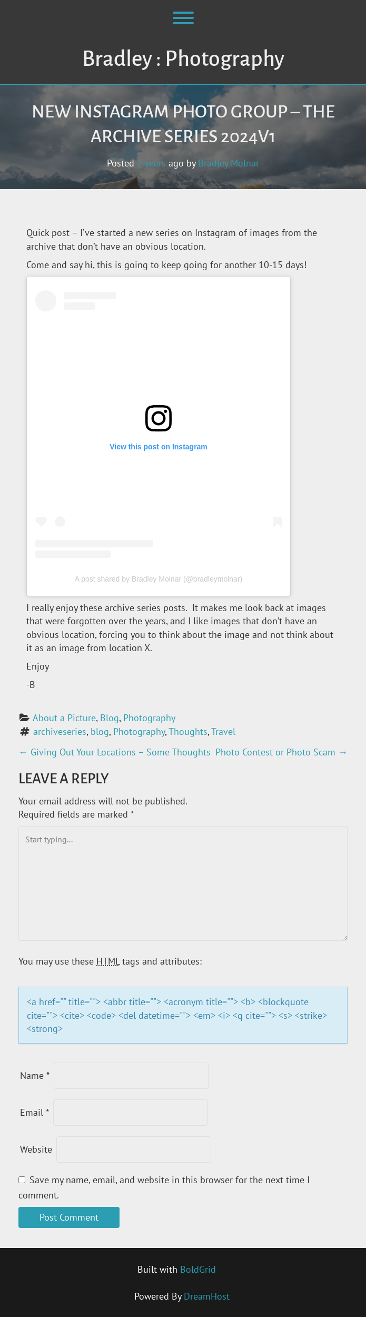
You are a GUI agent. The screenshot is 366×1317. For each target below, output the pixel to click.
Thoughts (188, 731)
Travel (223, 731)
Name (35, 1075)
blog (100, 731)
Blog (109, 718)
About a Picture (64, 718)
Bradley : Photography (183, 59)
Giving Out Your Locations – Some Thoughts (114, 752)
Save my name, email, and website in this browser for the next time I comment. (164, 1187)
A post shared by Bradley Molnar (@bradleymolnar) (158, 579)
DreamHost (207, 1296)
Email (34, 1112)
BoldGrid (198, 1269)
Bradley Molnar (228, 163)
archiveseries (59, 731)
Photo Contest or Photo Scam (281, 752)
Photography (149, 718)
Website (36, 1149)
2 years (151, 163)
